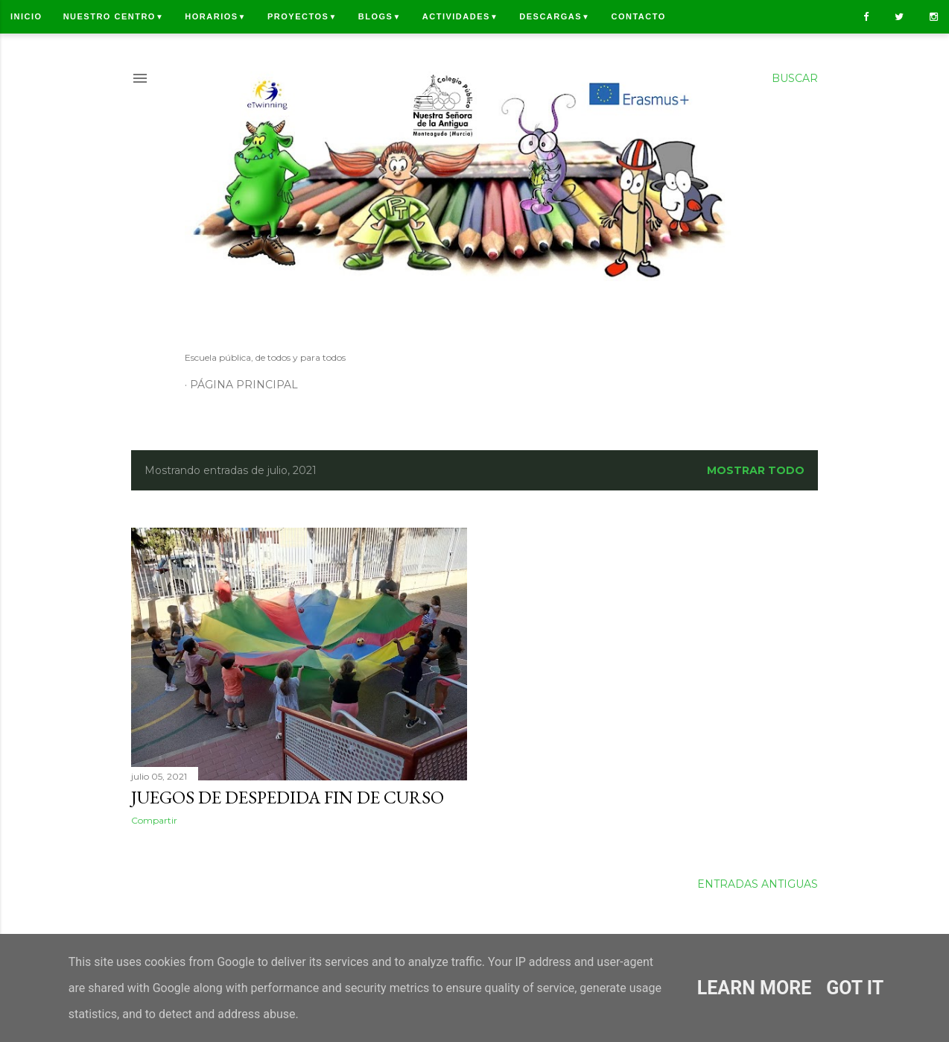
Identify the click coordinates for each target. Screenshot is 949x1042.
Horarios (216, 16)
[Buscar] (795, 78)
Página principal (244, 384)
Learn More (754, 988)
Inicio (26, 16)
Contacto (638, 16)
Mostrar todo (755, 470)
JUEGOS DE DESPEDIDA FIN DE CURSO (287, 797)
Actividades (460, 16)
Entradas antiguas (757, 884)
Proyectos (302, 16)
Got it (854, 988)
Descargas (554, 16)
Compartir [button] (154, 820)
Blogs (380, 16)
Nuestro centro (114, 16)
